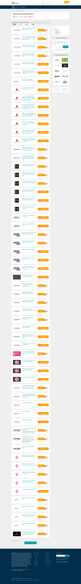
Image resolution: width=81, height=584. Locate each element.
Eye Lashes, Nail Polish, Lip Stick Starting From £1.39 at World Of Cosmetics (29, 140)
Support (47, 555)
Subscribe (66, 46)
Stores (17, 7)
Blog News (36, 562)
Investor (36, 560)
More (33, 432)
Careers (36, 557)
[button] (15, 17)
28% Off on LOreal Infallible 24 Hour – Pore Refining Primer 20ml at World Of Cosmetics (29, 114)
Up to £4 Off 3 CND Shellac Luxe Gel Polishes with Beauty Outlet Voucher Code (29, 395)
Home (13, 7)
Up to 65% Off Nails (26, 411)
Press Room (48, 557)
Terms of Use (31, 580)
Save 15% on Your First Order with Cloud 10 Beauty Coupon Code (28, 55)
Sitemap (17, 580)
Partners (21, 580)
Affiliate (36, 564)
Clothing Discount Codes (65, 88)
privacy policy (64, 559)
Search (66, 2)
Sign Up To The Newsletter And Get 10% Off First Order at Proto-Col (28, 268)
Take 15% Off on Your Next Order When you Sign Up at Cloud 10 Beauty (29, 72)
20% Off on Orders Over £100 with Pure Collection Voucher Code (28, 174)
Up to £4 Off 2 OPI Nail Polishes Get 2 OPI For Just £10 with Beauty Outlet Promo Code (28, 387)
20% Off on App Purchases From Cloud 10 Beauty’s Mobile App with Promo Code (29, 38)
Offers (32, 24)
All (14, 24)
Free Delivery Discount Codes (57, 88)
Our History (37, 555)
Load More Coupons (30, 542)
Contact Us (48, 564)
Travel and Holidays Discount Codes (65, 90)
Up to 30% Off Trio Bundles (28, 377)
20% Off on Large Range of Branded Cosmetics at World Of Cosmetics (29, 123)
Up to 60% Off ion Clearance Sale (29, 489)
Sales (26, 24)
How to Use (48, 560)
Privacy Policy (36, 580)
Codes (20, 24)
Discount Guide (48, 562)
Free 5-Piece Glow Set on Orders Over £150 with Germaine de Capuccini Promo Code (29, 533)
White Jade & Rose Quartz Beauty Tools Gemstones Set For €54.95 (29, 336)
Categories (22, 7)
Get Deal (43, 64)
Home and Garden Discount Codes (57, 90)
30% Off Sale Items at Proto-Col (29, 249)
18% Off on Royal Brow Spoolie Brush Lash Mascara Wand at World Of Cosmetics (28, 131)
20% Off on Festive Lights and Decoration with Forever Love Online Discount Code (28, 148)
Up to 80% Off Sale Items (27, 402)
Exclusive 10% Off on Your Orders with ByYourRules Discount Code (27, 285)
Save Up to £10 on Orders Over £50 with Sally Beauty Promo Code (28, 353)
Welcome (13, 580)
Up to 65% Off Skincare (27, 419)
